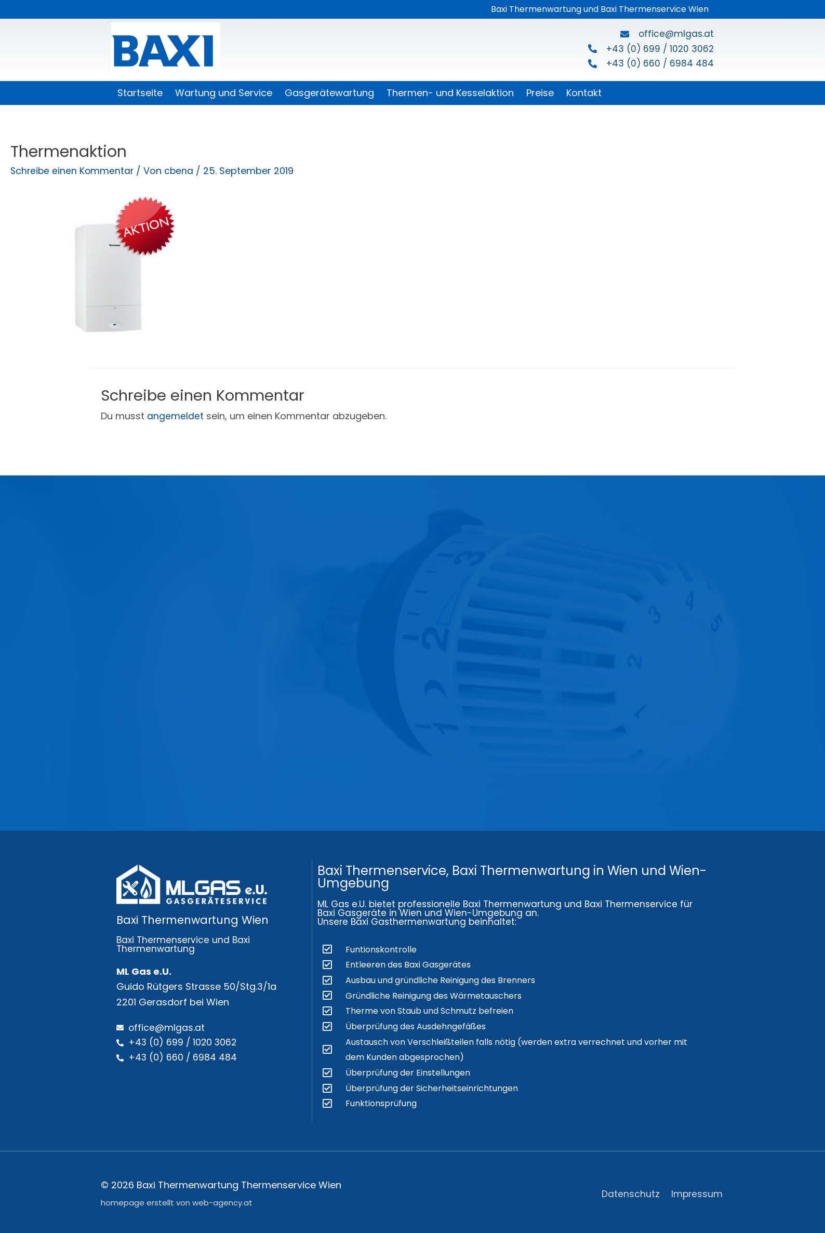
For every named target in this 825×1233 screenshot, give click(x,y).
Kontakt (584, 92)
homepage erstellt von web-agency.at (176, 1199)
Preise (540, 92)
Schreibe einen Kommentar (73, 170)
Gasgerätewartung (329, 92)
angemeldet (175, 415)
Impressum (698, 1190)
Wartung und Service (223, 92)
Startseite (140, 92)
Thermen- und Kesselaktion (450, 92)
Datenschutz (631, 1190)
